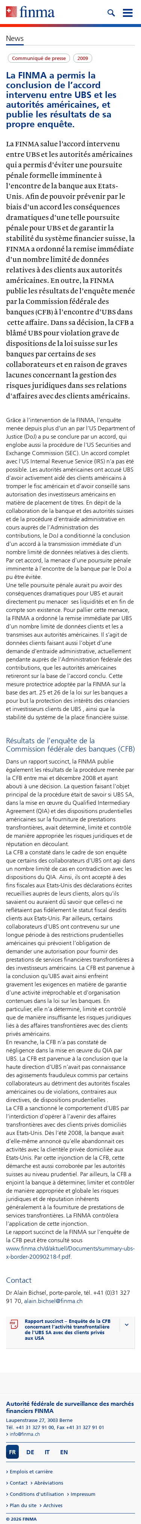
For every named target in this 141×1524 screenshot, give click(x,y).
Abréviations (48, 1483)
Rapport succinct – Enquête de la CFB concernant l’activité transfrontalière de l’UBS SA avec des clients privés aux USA (68, 1329)
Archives (52, 1505)
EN (64, 1452)
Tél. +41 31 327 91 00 (30, 1427)
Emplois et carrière (31, 1471)
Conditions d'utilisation (37, 1494)
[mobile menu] (127, 12)
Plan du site (23, 1505)
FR (12, 1452)
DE (30, 1452)
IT (47, 1452)
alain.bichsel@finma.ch (53, 1301)
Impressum (83, 1494)
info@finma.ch (25, 1434)
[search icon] (110, 12)
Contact (18, 1483)
